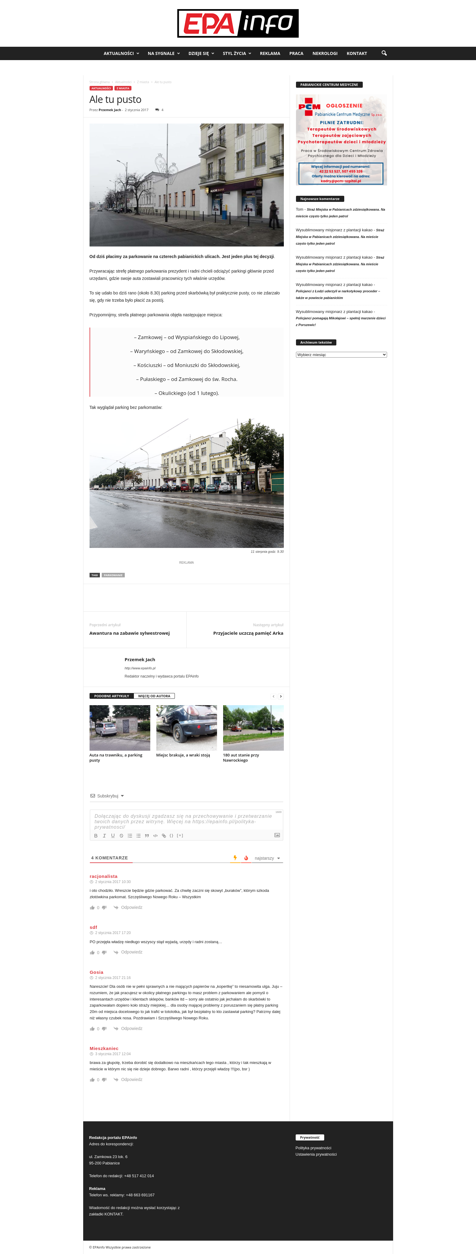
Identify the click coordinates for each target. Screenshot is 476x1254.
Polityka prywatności (314, 1148)
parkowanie (113, 575)
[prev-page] (273, 696)
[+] (180, 835)
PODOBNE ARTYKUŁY (111, 696)
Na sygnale (164, 53)
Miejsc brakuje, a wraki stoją (183, 755)
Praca (296, 53)
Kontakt (357, 53)
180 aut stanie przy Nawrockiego (241, 757)
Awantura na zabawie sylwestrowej (130, 633)
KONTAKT (113, 1214)
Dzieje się (201, 53)
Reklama (270, 53)
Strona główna (100, 82)
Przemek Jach (110, 109)
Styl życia (237, 53)
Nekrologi (325, 53)
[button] (384, 53)
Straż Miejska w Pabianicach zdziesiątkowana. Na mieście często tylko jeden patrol (340, 236)
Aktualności (121, 53)
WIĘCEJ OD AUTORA (154, 696)
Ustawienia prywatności (316, 1154)
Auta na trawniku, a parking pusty (116, 757)
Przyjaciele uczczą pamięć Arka (248, 633)
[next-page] (281, 696)
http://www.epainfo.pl (140, 668)
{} (172, 835)
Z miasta (143, 82)
